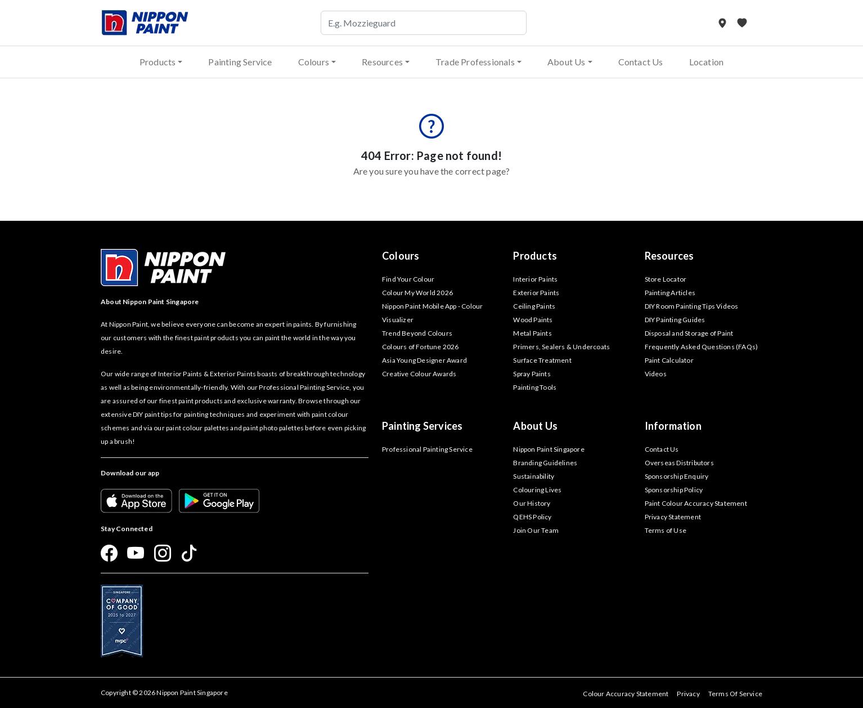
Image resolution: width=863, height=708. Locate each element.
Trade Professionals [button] (475, 61)
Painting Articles (670, 292)
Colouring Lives (537, 490)
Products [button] (158, 61)
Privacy (688, 693)
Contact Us (640, 61)
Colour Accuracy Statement (625, 693)
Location (706, 61)
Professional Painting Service (427, 449)
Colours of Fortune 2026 (420, 346)
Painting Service (240, 61)
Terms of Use (665, 530)
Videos (656, 373)
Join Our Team (536, 530)
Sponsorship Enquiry (677, 476)
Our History (531, 503)
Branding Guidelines (545, 462)
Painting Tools (534, 387)
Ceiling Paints (534, 306)
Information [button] (673, 426)
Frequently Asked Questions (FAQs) (701, 346)
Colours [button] (313, 61)
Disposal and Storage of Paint (689, 333)
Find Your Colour (408, 279)
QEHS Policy (532, 517)
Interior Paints (535, 279)
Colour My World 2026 (417, 292)
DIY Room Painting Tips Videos (692, 306)
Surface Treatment (542, 360)
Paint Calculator (669, 360)
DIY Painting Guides (675, 319)
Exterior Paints (536, 292)
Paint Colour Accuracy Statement (696, 503)
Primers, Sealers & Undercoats (561, 346)
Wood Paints (532, 319)
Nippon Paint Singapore (548, 449)
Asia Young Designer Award (424, 360)
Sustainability (533, 476)
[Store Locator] (723, 22)
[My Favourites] (742, 22)
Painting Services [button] (422, 426)
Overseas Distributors (679, 462)
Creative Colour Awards (419, 373)
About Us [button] (566, 61)
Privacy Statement (673, 517)
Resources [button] (382, 61)
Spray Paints (531, 373)
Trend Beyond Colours (417, 333)
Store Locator (666, 279)
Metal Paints (532, 333)
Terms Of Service (735, 693)
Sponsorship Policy (674, 490)
